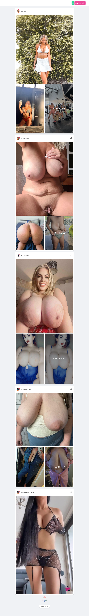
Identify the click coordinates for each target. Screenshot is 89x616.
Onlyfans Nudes (80, 3)
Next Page (44, 606)
